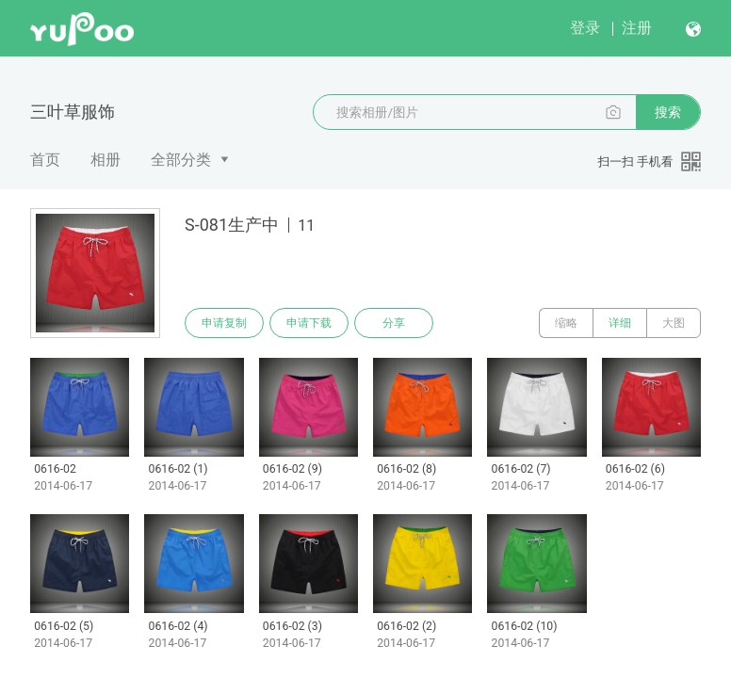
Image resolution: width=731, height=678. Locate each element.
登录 (585, 28)
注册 (637, 28)
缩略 (566, 323)
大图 (673, 323)
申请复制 (224, 323)
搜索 (668, 112)
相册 (105, 160)
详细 (620, 323)
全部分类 (181, 160)
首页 (45, 160)
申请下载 (309, 323)
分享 (393, 323)
